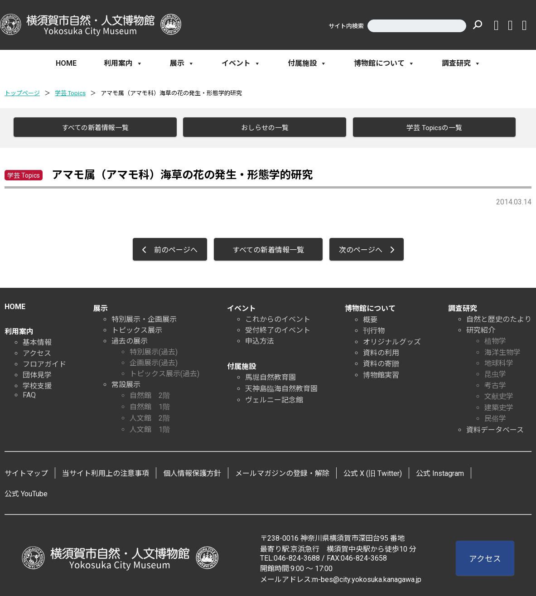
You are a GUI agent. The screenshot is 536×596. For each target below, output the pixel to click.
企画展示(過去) (154, 361)
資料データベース (495, 428)
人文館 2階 (150, 416)
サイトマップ (26, 471)
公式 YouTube (26, 492)
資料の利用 (381, 351)
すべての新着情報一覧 (92, 128)
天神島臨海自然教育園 (281, 387)
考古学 (495, 383)
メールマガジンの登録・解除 (282, 471)
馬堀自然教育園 (270, 375)
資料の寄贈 (381, 362)
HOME (66, 63)
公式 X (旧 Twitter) (372, 471)
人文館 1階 (150, 427)
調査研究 (461, 63)
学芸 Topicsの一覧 (432, 128)
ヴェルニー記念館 (274, 398)
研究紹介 (480, 328)
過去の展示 (129, 339)
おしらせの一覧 (262, 128)
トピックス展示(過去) (164, 372)
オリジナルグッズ (392, 340)
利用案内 (123, 63)
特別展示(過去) (154, 350)
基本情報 (37, 340)
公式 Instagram (440, 471)
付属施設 (307, 63)
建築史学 (498, 406)
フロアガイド (44, 362)
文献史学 (498, 394)
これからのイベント (277, 317)
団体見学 (37, 373)
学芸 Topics (70, 93)
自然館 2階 (150, 393)
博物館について (384, 63)
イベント (241, 63)
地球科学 (498, 361)
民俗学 (495, 416)
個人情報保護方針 (192, 471)
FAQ (29, 393)
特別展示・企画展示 (144, 317)
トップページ (22, 93)
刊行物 (374, 329)
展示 (182, 63)
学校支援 (37, 384)
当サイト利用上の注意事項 (105, 471)
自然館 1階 (150, 405)
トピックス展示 (136, 328)
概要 (370, 318)
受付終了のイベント (277, 328)
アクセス (37, 351)
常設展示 (125, 382)
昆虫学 (495, 372)
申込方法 (259, 339)
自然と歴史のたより (498, 317)
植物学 (495, 339)
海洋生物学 (502, 350)
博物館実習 (381, 373)
